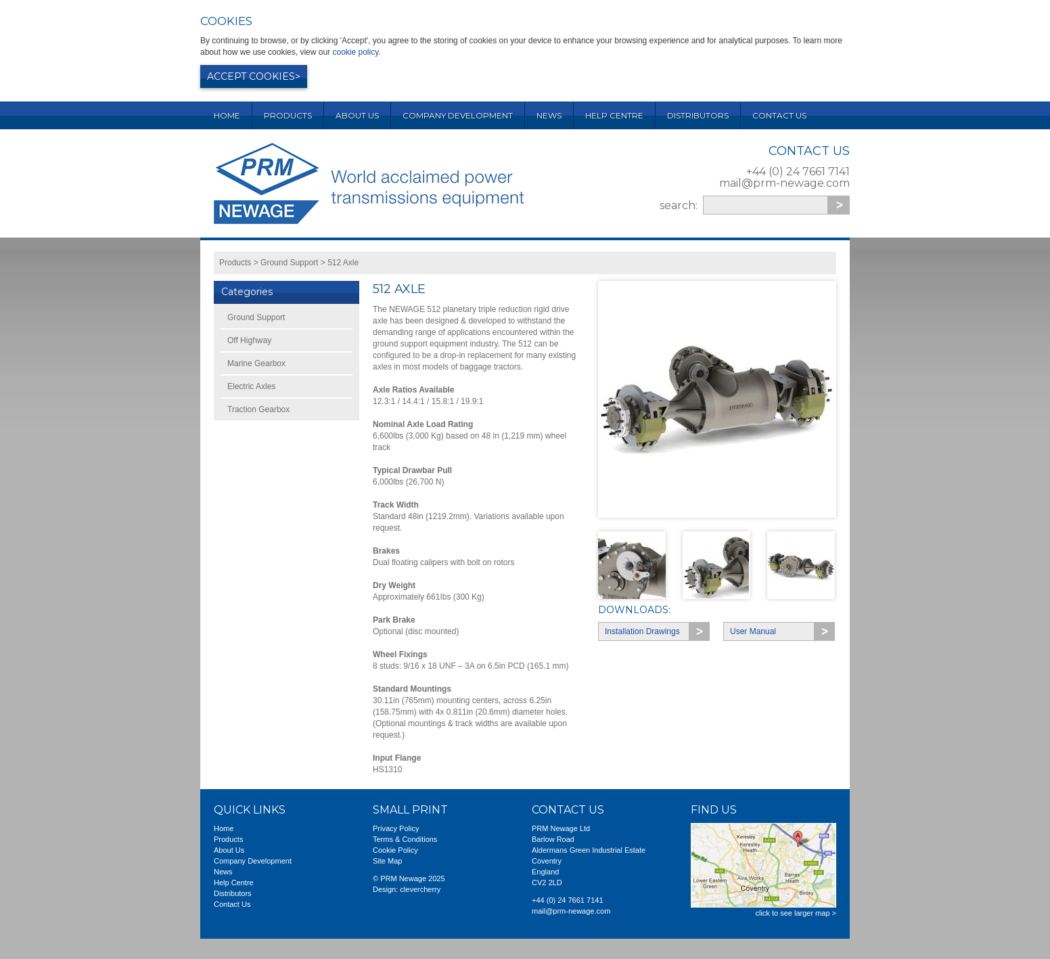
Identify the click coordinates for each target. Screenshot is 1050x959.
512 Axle (343, 262)
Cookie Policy (395, 850)
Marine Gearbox (256, 363)
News (549, 115)
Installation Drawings (642, 631)
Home (227, 115)
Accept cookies (251, 76)
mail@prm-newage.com (784, 183)
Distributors (698, 115)
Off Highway (249, 340)
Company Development (458, 115)
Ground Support (289, 262)
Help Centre (614, 115)
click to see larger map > (795, 913)
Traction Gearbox (258, 409)
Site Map (387, 861)
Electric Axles (251, 386)
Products (288, 115)
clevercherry (420, 889)
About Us (357, 115)
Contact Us (779, 115)
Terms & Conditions (405, 839)
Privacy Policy (396, 828)
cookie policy (355, 52)
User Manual (753, 631)
